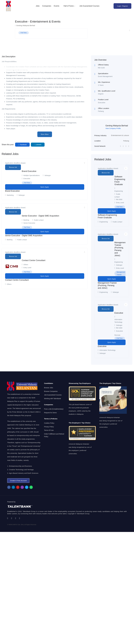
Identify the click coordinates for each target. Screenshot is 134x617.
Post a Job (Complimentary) (53, 409)
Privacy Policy (49, 427)
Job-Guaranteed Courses (89, 6)
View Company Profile (113, 128)
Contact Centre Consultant (33, 260)
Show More (45, 134)
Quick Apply (44, 187)
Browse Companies (51, 391)
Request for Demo (50, 413)
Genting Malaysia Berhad (116, 126)
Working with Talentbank (52, 398)
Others (25, 264)
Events (56, 6)
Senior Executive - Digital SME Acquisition (40, 216)
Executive (118, 313)
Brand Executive (29, 171)
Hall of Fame (69, 6)
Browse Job (13, 167)
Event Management (105, 76)
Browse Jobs (48, 388)
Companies (46, 6)
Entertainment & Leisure (120, 135)
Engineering (118, 191)
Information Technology (107, 350)
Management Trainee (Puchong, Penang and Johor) (107, 285)
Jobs (38, 6)
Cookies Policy (49, 423)
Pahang (126, 141)
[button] (18, 480)
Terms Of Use (49, 430)
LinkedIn (37, 144)
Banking (26, 220)
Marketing (10, 195)
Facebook (22, 144)
